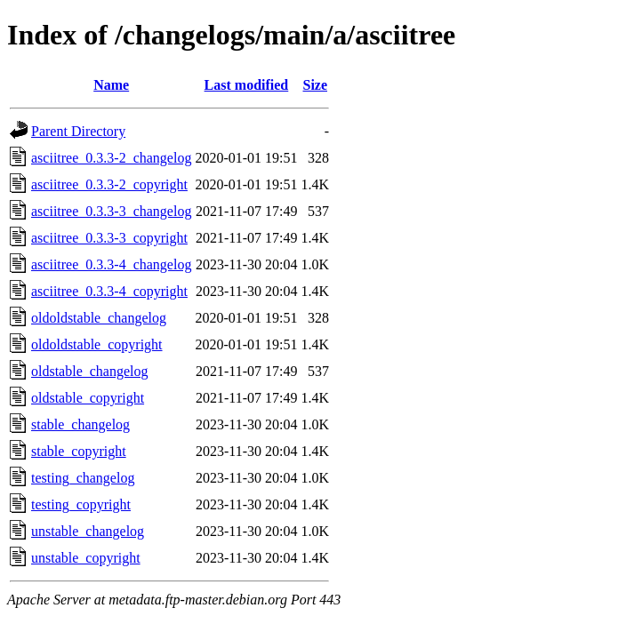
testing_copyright (81, 504)
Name (111, 84)
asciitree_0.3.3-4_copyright (109, 291)
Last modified (247, 84)
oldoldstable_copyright (97, 344)
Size (314, 84)
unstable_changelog (87, 531)
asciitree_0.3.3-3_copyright (109, 237)
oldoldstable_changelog (98, 317)
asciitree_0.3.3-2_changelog (111, 157)
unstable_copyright (85, 557)
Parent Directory (78, 131)
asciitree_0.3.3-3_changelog (111, 211)
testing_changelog (82, 477)
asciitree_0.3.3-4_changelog (111, 264)
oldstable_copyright (87, 397)
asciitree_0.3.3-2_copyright (109, 184)
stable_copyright (78, 451)
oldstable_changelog (89, 371)
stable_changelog (80, 424)
